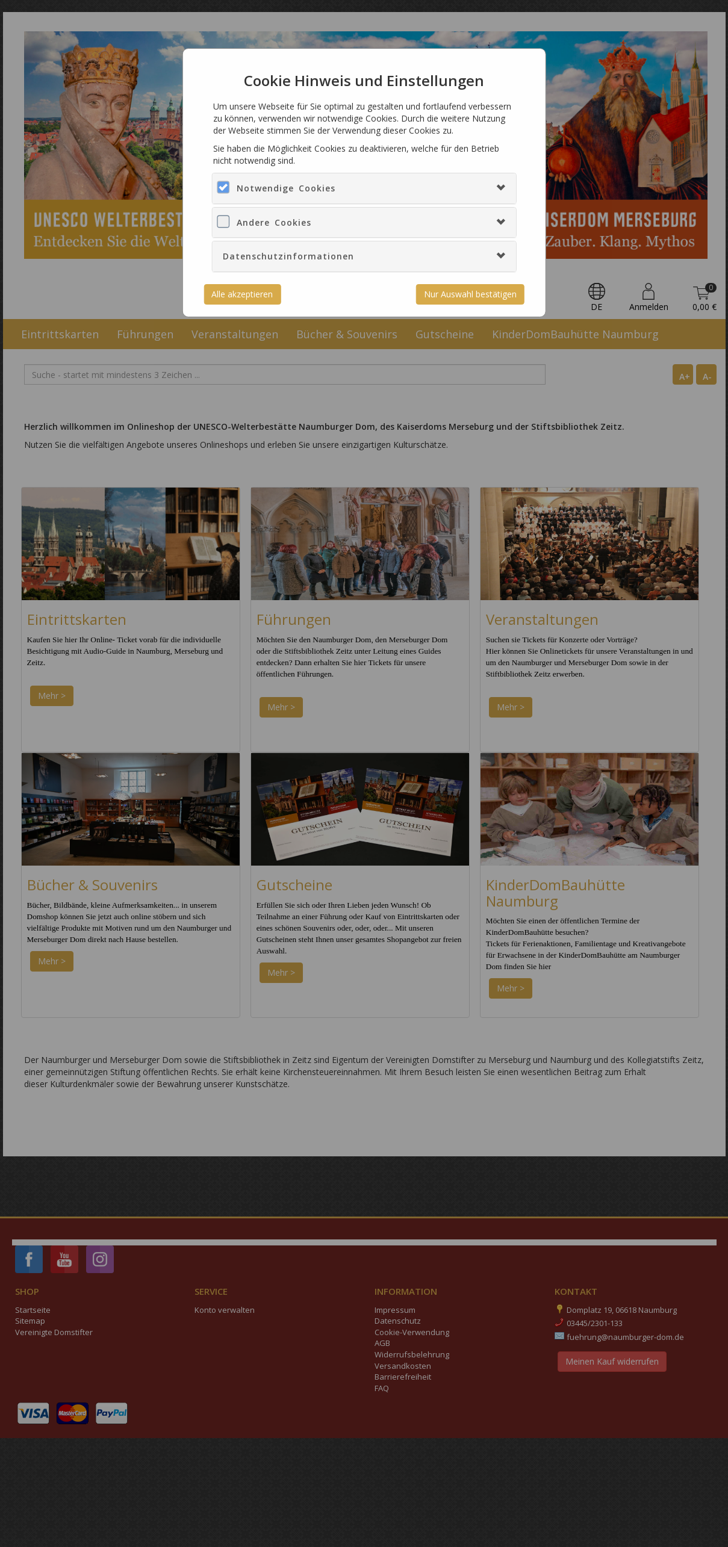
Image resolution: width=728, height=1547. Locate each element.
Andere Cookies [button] (274, 222)
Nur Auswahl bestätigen (470, 294)
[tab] (364, 188)
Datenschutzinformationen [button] (288, 256)
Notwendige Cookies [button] (286, 188)
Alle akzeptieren (242, 294)
